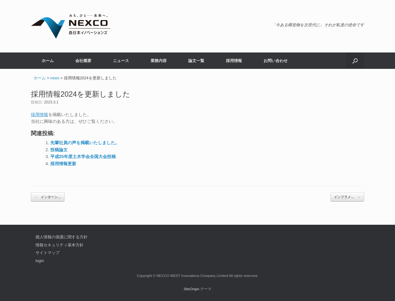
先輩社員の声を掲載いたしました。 (84, 142)
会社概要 (83, 60)
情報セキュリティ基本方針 (59, 245)
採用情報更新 (63, 163)
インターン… (47, 197)
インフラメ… (347, 197)
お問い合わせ (276, 60)
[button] (355, 60)
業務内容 (159, 60)
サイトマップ (47, 252)
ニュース (121, 60)
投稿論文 (59, 149)
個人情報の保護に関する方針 (61, 237)
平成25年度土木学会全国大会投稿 (83, 156)
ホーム (48, 60)
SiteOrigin (191, 289)
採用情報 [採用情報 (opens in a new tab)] (39, 114)
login (39, 260)
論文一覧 (196, 60)
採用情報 (234, 60)
